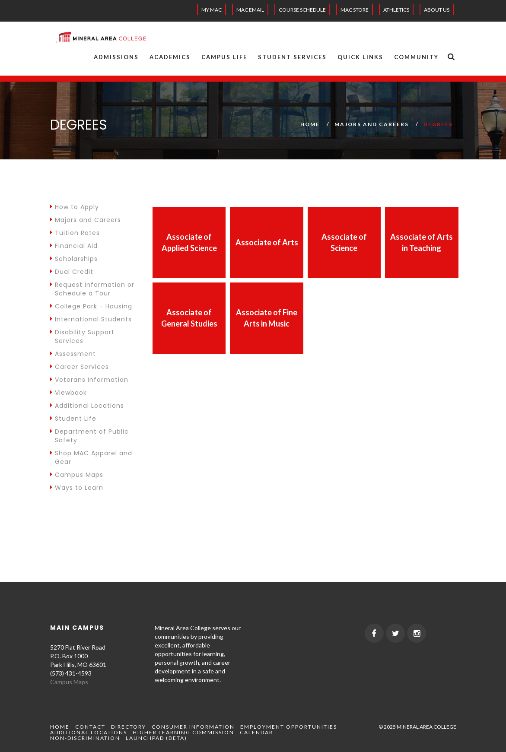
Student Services (292, 57)
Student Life (73, 418)
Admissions (116, 57)
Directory (128, 726)
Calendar (256, 732)
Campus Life (224, 57)
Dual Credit (71, 271)
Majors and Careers (371, 124)
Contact (90, 726)
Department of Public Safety (89, 435)
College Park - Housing (91, 306)
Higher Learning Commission (183, 732)
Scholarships (74, 258)
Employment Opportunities (288, 726)
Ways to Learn (76, 487)
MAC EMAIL (250, 9)
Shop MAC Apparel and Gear (91, 457)
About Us (436, 9)
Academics (170, 57)
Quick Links (360, 57)
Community (416, 57)
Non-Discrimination (85, 738)
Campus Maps (76, 474)
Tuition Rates (75, 232)
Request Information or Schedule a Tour (92, 289)
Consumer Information (193, 726)
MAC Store (355, 9)
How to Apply (74, 207)
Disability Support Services (82, 336)
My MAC (211, 9)
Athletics (396, 9)
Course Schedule (302, 9)
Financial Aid (74, 245)
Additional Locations (87, 405)
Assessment (73, 353)
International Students (91, 319)
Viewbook (68, 392)
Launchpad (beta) (156, 738)
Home (310, 124)
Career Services (79, 366)
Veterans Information (89, 379)
